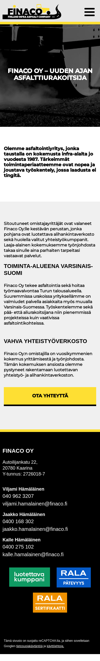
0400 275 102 (18, 547)
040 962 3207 (18, 496)
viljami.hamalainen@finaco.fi (35, 504)
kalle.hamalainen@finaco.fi (33, 554)
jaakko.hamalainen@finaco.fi (35, 529)
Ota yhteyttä (50, 396)
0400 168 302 (18, 521)
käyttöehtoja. (55, 646)
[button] (89, 11)
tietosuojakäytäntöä (29, 646)
